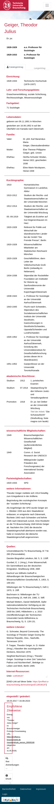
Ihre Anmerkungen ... (9, 763)
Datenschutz (25, 789)
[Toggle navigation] (47, 5)
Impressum (41, 789)
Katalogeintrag (15, 67)
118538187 (18, 676)
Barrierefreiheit (9, 789)
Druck (8, 777)
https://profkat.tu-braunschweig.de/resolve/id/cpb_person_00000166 (20, 739)
